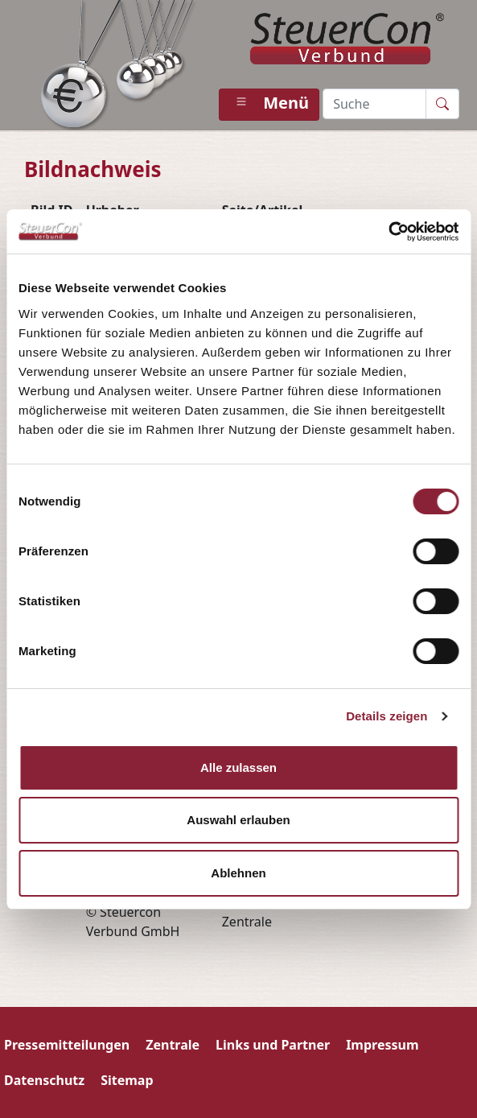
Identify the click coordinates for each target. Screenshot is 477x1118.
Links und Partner (273, 1045)
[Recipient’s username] (374, 104)
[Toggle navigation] (269, 105)
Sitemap (127, 1080)
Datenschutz (44, 1080)
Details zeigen (386, 716)
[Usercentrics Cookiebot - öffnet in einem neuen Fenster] (388, 231)
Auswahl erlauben (238, 820)
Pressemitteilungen (67, 1045)
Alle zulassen (238, 767)
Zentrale (172, 1045)
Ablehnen (238, 873)
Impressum (382, 1045)
